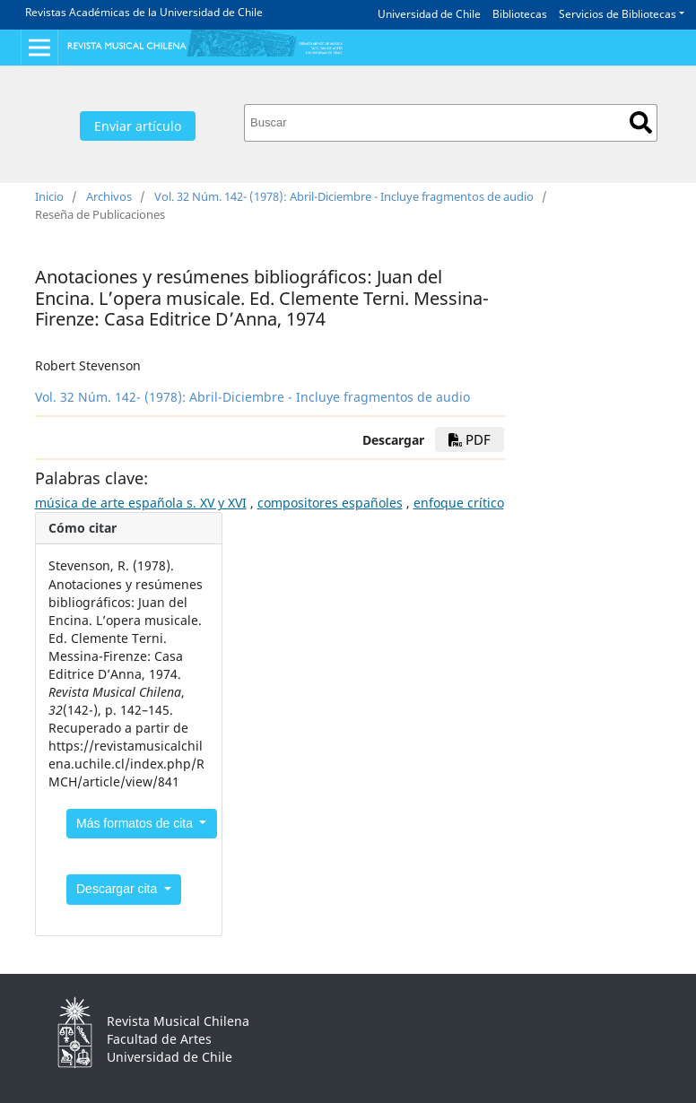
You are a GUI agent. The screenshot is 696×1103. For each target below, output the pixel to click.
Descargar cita (118, 889)
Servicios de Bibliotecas (617, 14)
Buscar (641, 122)
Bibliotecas (519, 14)
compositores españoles (330, 502)
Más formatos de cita (136, 823)
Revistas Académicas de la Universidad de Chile (144, 12)
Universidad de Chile (429, 14)
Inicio (49, 196)
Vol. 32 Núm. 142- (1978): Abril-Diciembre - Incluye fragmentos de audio (344, 196)
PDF (469, 439)
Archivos (109, 196)
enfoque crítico (458, 502)
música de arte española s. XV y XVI (141, 502)
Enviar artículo (137, 126)
